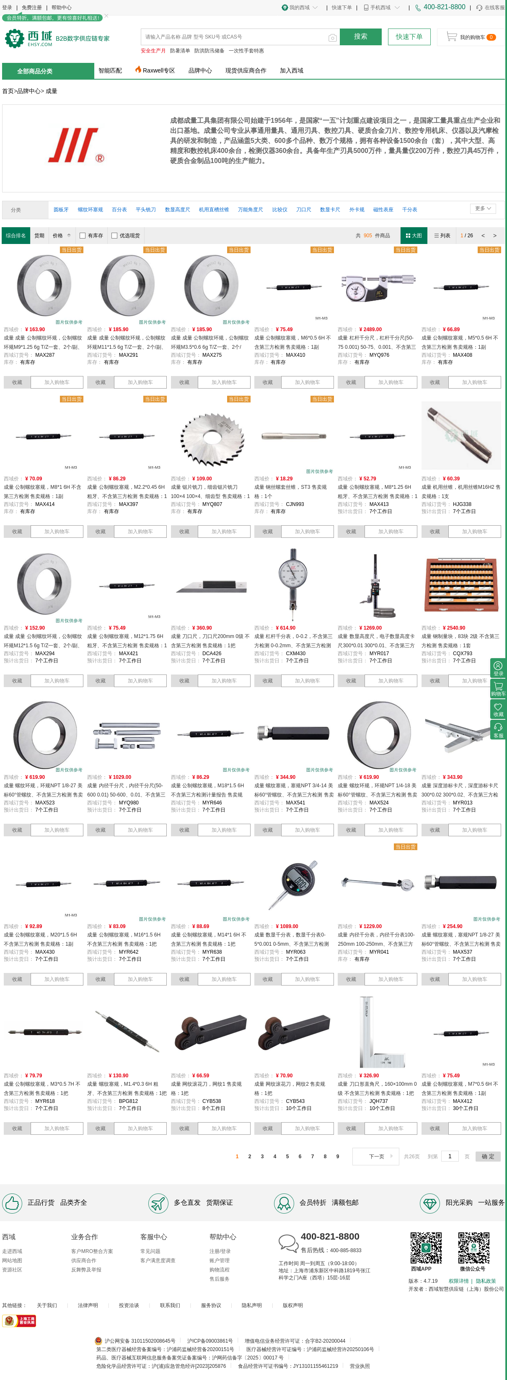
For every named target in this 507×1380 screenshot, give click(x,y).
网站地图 (12, 1260)
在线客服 (490, 8)
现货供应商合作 (245, 70)
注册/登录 (220, 1251)
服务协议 (211, 1305)
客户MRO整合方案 (92, 1251)
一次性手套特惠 (246, 51)
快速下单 (342, 7)
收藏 (17, 382)
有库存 (91, 236)
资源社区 (12, 1270)
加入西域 (291, 70)
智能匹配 (110, 70)
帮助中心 (62, 7)
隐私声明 (252, 1305)
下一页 (382, 1157)
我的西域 (300, 7)
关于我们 (47, 1305)
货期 (39, 236)
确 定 (488, 1156)
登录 (7, 7)
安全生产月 (153, 51)
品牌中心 (200, 70)
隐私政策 (486, 1281)
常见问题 (150, 1251)
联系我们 (170, 1305)
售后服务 (220, 1279)
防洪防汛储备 (209, 51)
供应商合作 (83, 1260)
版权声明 (293, 1305)
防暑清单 (180, 51)
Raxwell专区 (159, 70)
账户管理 (220, 1260)
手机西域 (380, 7)
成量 (51, 91)
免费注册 (32, 7)
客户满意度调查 (158, 1260)
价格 (63, 235)
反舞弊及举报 (86, 1270)
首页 (8, 91)
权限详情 (459, 1281)
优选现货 (125, 236)
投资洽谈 (129, 1305)
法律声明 (88, 1305)
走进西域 (12, 1251)
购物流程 (220, 1270)
